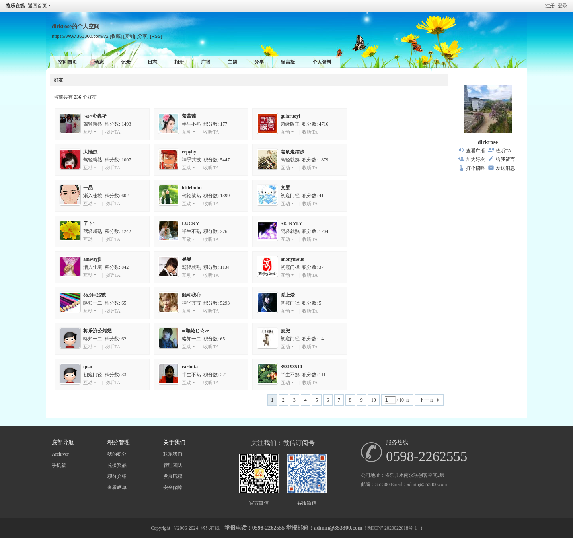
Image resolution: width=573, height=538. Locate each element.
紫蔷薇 (189, 116)
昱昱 (186, 259)
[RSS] (156, 36)
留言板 (288, 62)
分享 (259, 62)
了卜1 (89, 223)
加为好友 (475, 159)
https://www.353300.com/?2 (80, 36)
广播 (205, 62)
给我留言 (505, 159)
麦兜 (285, 331)
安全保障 (172, 487)
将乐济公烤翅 (97, 331)
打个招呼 (475, 168)
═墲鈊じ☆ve (195, 331)
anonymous (292, 259)
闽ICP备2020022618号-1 (392, 528)
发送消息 (505, 168)
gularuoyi (290, 116)
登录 (562, 5)
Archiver (60, 454)
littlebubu (192, 187)
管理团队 (172, 465)
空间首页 (67, 62)
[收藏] (116, 36)
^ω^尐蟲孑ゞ (97, 116)
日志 (152, 62)
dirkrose (488, 142)
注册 (550, 5)
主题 (232, 62)
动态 (99, 62)
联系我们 (172, 454)
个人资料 (321, 62)
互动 (88, 132)
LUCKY (190, 223)
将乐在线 (15, 5)
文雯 (285, 187)
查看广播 (475, 150)
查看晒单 (117, 487)
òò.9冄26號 (94, 295)
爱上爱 (288, 295)
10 (373, 400)
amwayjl (92, 259)
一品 (88, 187)
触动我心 (191, 295)
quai (87, 366)
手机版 (59, 465)
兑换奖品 (117, 465)
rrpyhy (189, 152)
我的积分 (117, 454)
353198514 (291, 366)
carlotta (190, 366)
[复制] (129, 36)
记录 (126, 62)
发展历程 (172, 476)
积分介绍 (117, 476)
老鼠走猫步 (292, 152)
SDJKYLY (291, 223)
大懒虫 (90, 152)
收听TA (112, 132)
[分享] (142, 36)
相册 (179, 62)
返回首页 (37, 5)
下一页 (426, 400)
